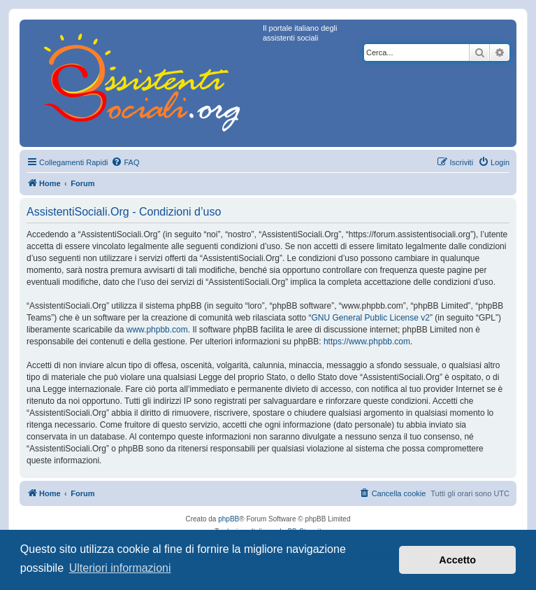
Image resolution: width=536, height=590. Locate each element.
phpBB (228, 519)
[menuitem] (125, 162)
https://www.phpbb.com (367, 341)
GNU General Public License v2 (371, 318)
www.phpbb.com (157, 330)
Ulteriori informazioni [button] (120, 568)
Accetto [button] (457, 560)
